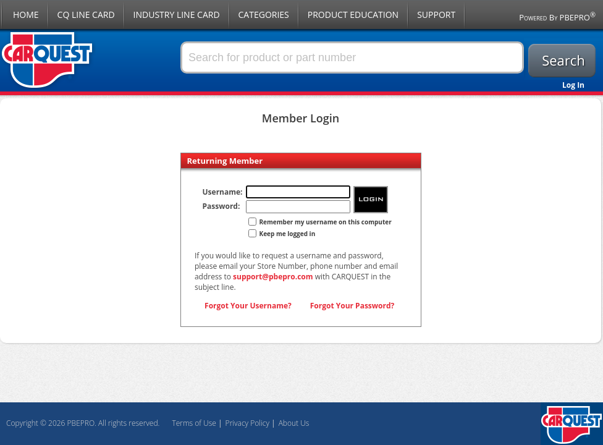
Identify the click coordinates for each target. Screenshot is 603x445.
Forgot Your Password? (352, 305)
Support (436, 14)
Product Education (353, 14)
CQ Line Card (86, 14)
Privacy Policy (247, 423)
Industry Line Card (176, 14)
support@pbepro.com (273, 276)
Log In (573, 85)
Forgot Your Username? (248, 305)
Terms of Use (194, 423)
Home (26, 14)
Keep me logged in (287, 233)
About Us (294, 423)
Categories (263, 14)
